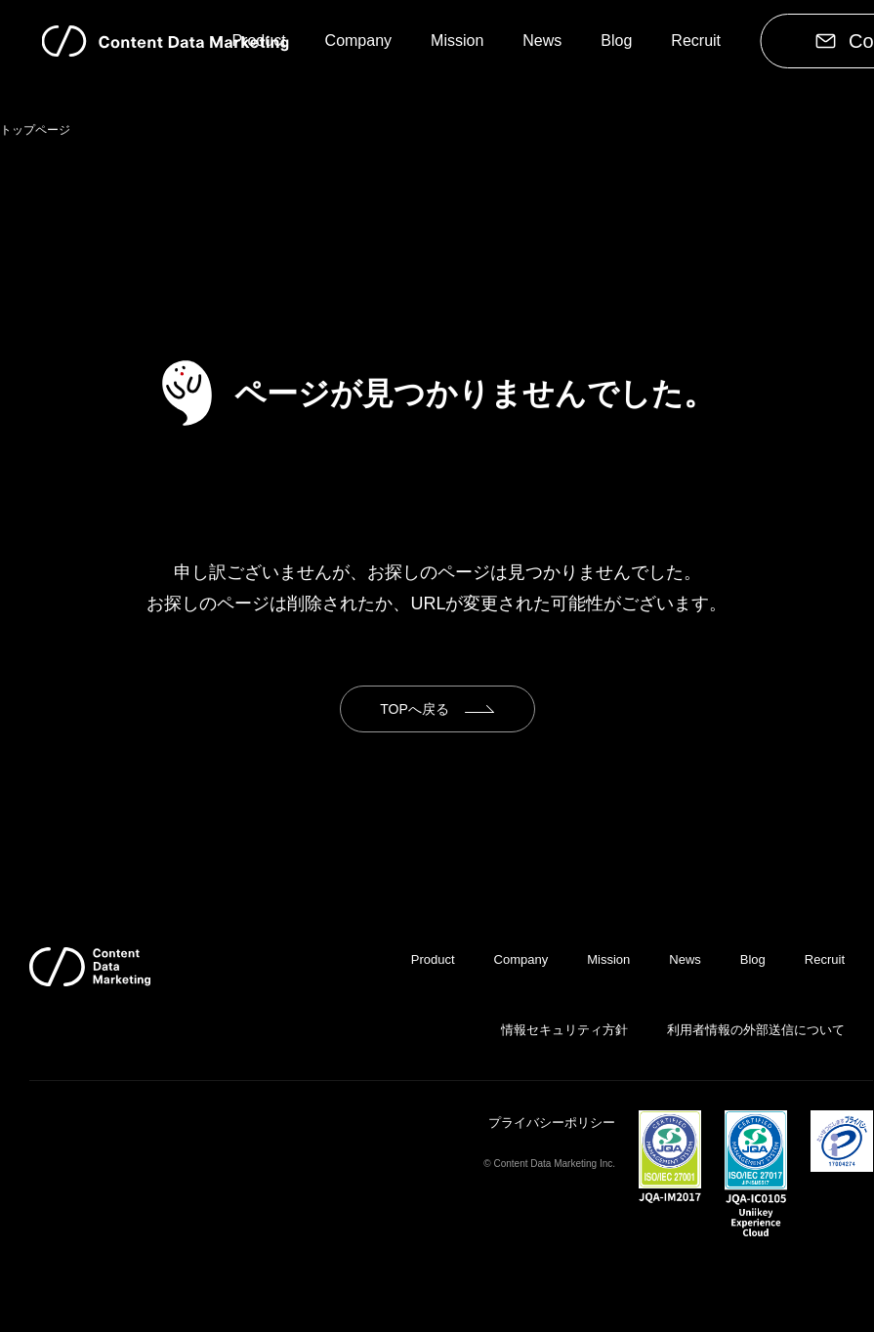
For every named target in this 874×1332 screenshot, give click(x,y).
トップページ (35, 130)
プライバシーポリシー (551, 1122)
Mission (457, 40)
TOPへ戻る (414, 709)
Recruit (696, 40)
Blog (616, 40)
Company (358, 40)
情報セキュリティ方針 (564, 1029)
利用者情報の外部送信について (756, 1029)
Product (258, 40)
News (542, 40)
